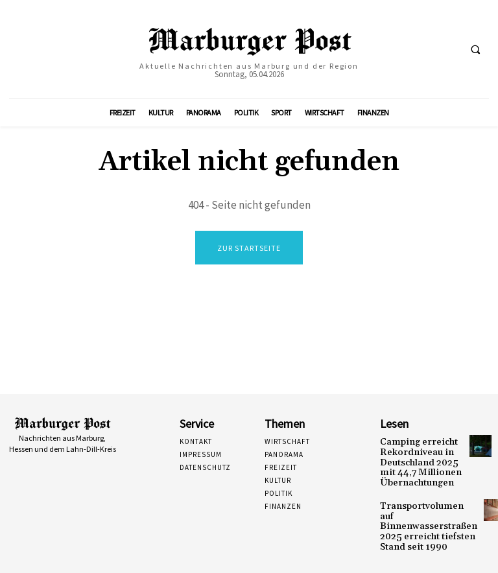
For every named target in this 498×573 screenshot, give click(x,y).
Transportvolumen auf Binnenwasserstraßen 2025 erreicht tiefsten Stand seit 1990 (421, 512)
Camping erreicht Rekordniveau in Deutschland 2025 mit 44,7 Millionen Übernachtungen (420, 460)
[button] (475, 49)
